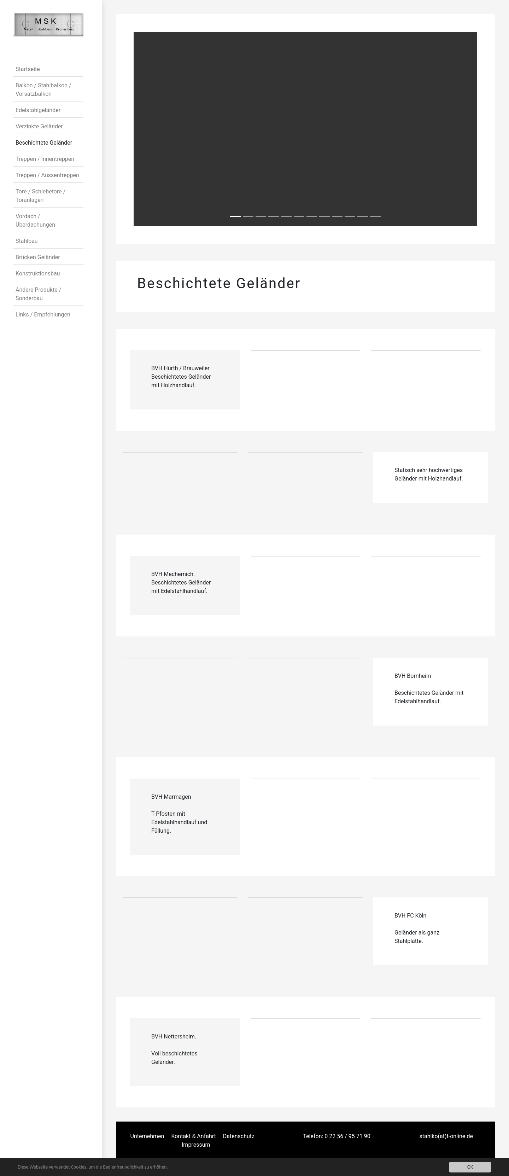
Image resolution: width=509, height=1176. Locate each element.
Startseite (28, 69)
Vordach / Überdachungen (35, 220)
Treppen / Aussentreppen (47, 175)
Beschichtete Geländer (44, 142)
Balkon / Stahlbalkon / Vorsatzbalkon (43, 89)
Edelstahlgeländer (38, 110)
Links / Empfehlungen (43, 314)
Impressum (196, 1144)
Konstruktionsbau (38, 273)
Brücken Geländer (38, 257)
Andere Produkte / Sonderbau (38, 294)
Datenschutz (239, 1136)
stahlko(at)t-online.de (446, 1136)
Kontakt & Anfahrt (193, 1136)
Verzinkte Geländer (39, 126)
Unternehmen (147, 1136)
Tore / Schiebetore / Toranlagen (40, 195)
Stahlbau (27, 241)
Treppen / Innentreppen (45, 159)
